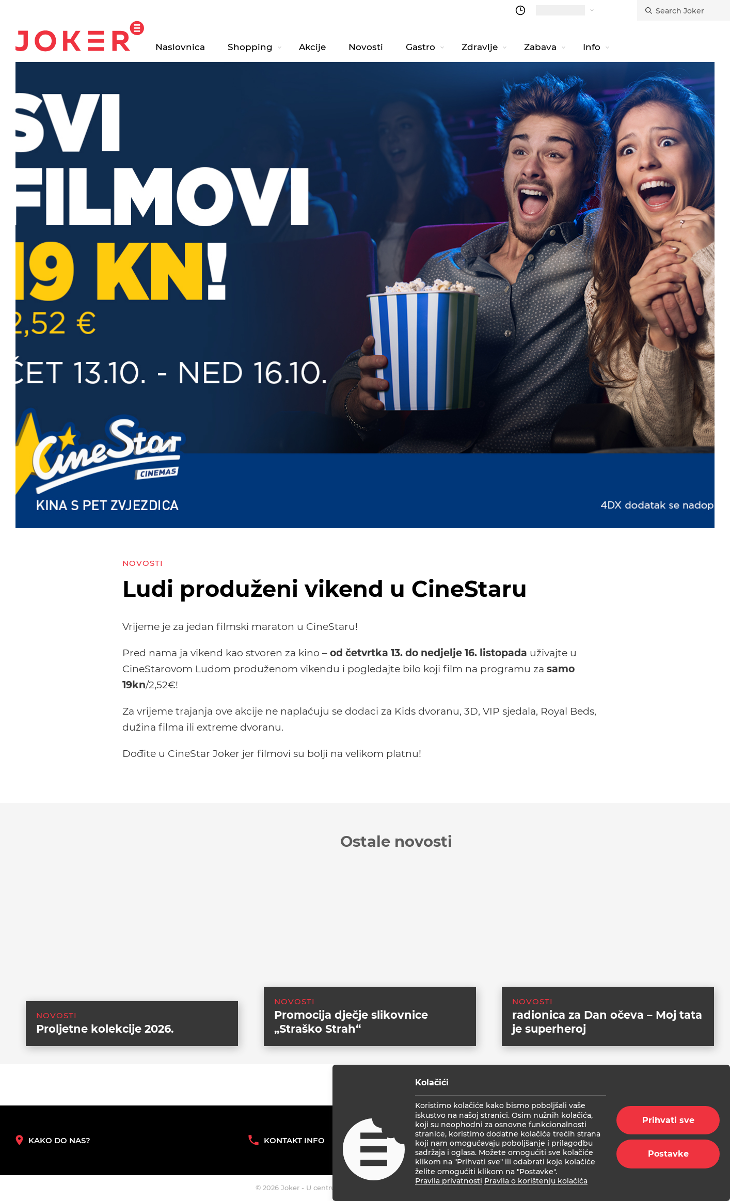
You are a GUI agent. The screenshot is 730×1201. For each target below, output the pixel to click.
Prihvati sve (668, 1120)
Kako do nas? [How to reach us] (52, 1140)
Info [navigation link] (591, 47)
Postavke (668, 1154)
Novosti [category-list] (142, 563)
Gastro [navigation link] (420, 47)
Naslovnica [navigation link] (180, 47)
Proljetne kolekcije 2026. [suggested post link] (105, 1041)
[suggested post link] (121, 954)
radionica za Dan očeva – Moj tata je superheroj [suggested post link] (607, 1034)
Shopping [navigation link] (250, 47)
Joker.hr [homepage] (79, 36)
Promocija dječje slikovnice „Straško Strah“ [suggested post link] (351, 1034)
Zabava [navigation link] (540, 47)
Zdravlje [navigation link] (480, 47)
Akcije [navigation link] (312, 47)
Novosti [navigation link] (365, 47)
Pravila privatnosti (448, 1181)
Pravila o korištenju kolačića (536, 1181)
